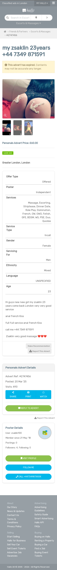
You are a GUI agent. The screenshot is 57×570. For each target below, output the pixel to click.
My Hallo (42, 3)
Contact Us (13, 515)
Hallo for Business (16, 540)
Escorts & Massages (28, 23)
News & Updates (15, 511)
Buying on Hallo (42, 536)
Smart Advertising (44, 518)
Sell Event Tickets (16, 548)
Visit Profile (28, 458)
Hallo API (39, 522)
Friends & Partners (18, 31)
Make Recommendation (38, 346)
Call (28, 476)
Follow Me (28, 467)
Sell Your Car (13, 544)
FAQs (37, 526)
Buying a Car (41, 544)
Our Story (12, 507)
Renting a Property (44, 540)
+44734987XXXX (32, 476)
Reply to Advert (28, 408)
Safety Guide (41, 514)
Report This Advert (39, 351)
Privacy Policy (14, 526)
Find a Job (40, 548)
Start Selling (13, 536)
